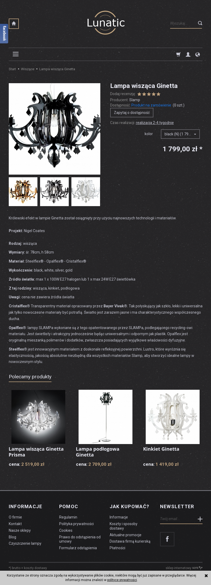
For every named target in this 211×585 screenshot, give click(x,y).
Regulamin (68, 517)
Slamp (134, 100)
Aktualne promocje (125, 535)
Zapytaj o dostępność (132, 112)
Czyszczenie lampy (25, 543)
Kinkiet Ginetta (161, 449)
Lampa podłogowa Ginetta (97, 452)
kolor (149, 134)
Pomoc (68, 506)
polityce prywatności (122, 580)
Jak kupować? (129, 506)
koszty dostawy (35, 568)
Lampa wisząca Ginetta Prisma (36, 452)
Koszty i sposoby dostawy (123, 526)
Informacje (25, 506)
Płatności (117, 548)
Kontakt (15, 524)
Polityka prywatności (76, 524)
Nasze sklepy (20, 530)
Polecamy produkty (30, 377)
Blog (12, 537)
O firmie (15, 517)
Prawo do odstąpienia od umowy (80, 539)
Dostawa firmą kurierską (130, 541)
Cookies (65, 530)
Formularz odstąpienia (78, 548)
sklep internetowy (184, 568)
